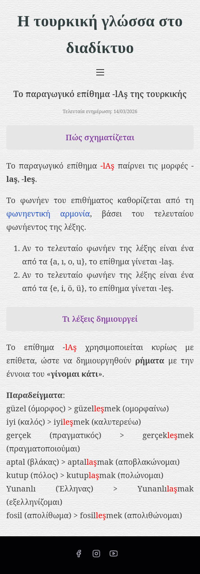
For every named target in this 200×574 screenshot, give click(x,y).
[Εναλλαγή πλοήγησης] (99, 72)
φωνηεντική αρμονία (48, 213)
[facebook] (79, 556)
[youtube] (113, 556)
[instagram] (96, 556)
